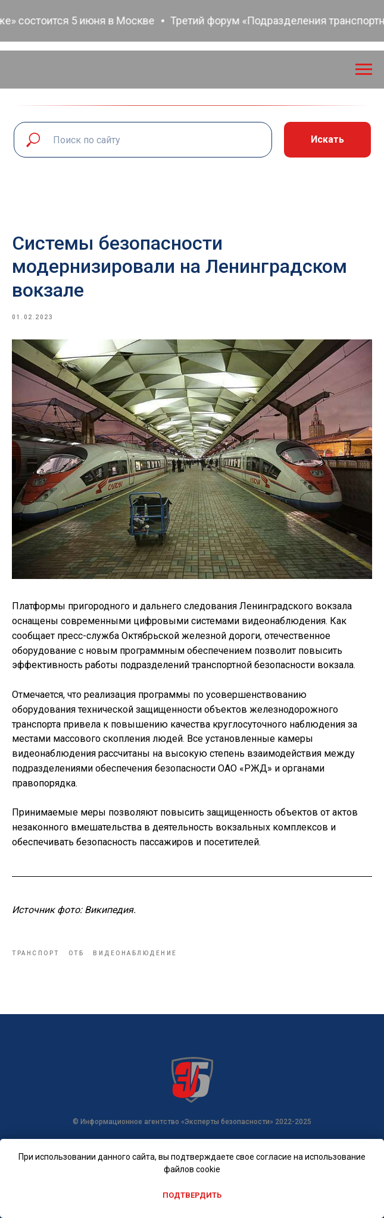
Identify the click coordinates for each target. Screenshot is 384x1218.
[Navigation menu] (363, 69)
